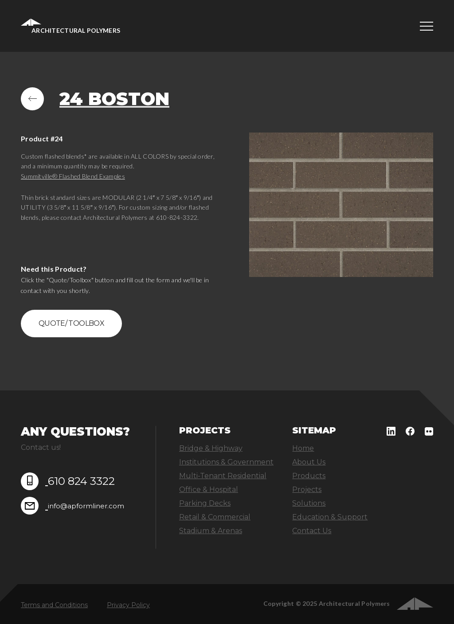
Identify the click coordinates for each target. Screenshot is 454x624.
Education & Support (330, 517)
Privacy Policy (128, 605)
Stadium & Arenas (210, 530)
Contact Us (311, 530)
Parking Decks (205, 503)
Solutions (308, 503)
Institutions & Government (226, 462)
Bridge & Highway (211, 448)
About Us (308, 462)
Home (303, 448)
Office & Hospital (208, 489)
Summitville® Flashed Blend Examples (73, 176)
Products (308, 476)
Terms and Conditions (54, 605)
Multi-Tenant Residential (222, 476)
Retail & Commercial (214, 517)
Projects (306, 489)
